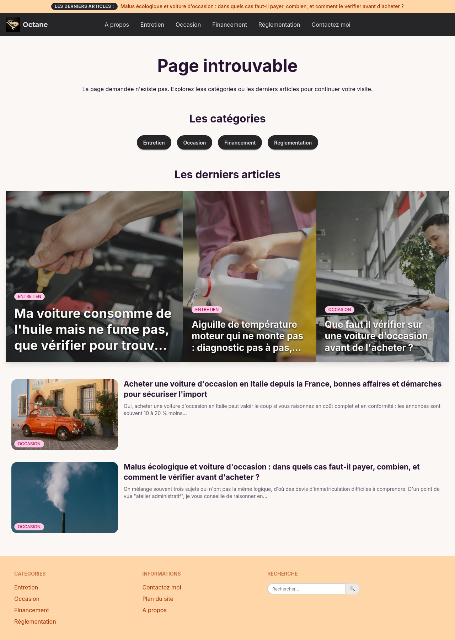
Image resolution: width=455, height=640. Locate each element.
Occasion (188, 24)
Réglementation (279, 24)
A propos (117, 24)
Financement (229, 24)
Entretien (152, 24)
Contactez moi (331, 24)
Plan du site (157, 598)
